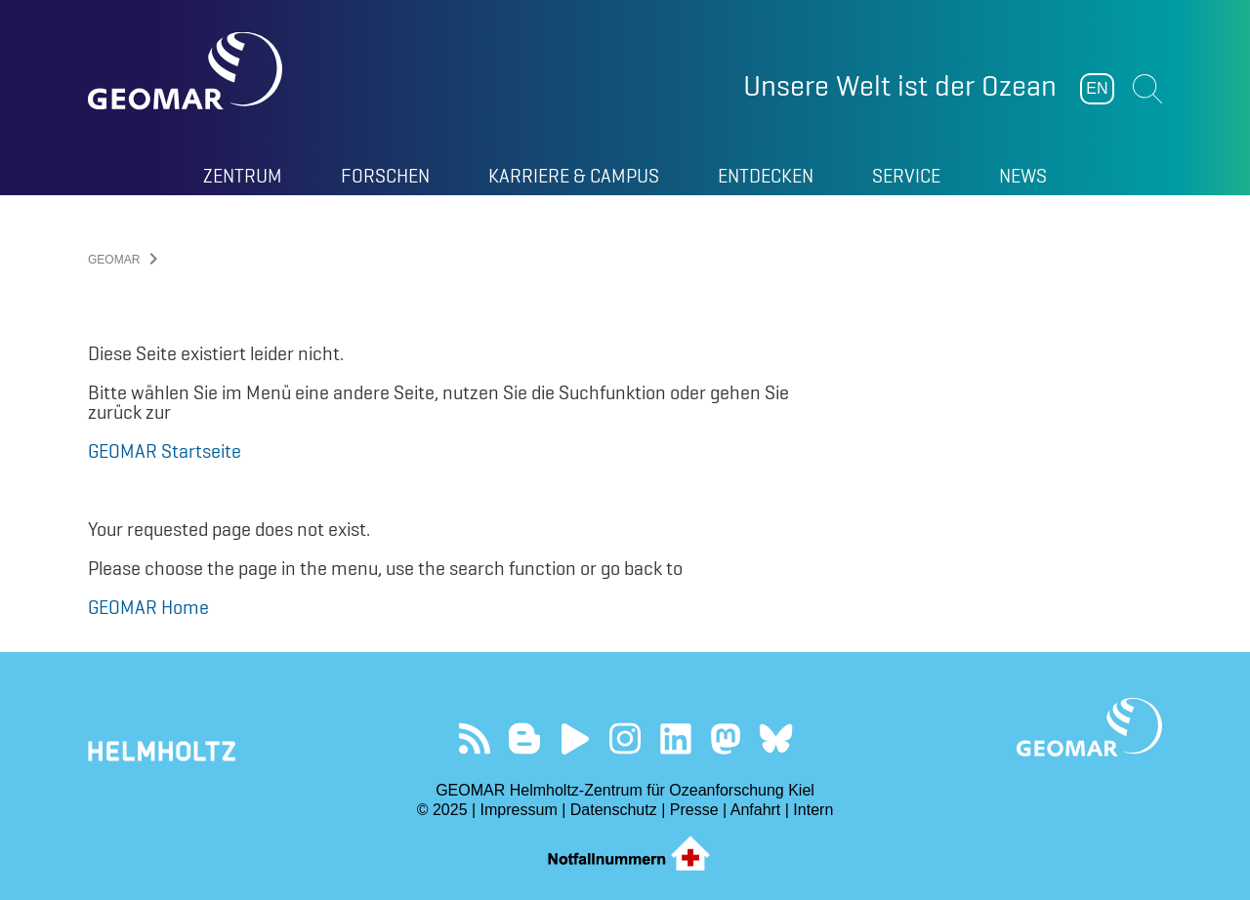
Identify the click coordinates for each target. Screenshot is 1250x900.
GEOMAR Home (148, 607)
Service (906, 175)
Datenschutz (613, 809)
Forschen (385, 175)
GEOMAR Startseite (164, 451)
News (1023, 175)
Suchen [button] (1147, 88)
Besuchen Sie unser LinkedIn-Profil (675, 738)
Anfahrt (755, 809)
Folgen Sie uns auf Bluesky (776, 738)
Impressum (519, 809)
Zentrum (242, 175)
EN (1096, 88)
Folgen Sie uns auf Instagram (625, 738)
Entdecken (765, 175)
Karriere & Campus (573, 175)
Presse (694, 809)
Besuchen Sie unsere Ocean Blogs (525, 738)
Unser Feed (474, 738)
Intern (813, 809)
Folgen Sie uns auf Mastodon (725, 738)
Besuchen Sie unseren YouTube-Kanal (575, 738)
